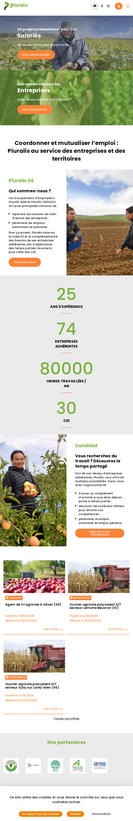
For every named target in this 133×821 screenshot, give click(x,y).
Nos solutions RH (35, 110)
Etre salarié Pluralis (36, 55)
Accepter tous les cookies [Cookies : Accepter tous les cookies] (40, 814)
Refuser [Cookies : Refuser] (75, 814)
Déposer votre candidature (99, 533)
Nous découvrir (25, 262)
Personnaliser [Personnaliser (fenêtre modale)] (101, 814)
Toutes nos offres (66, 719)
